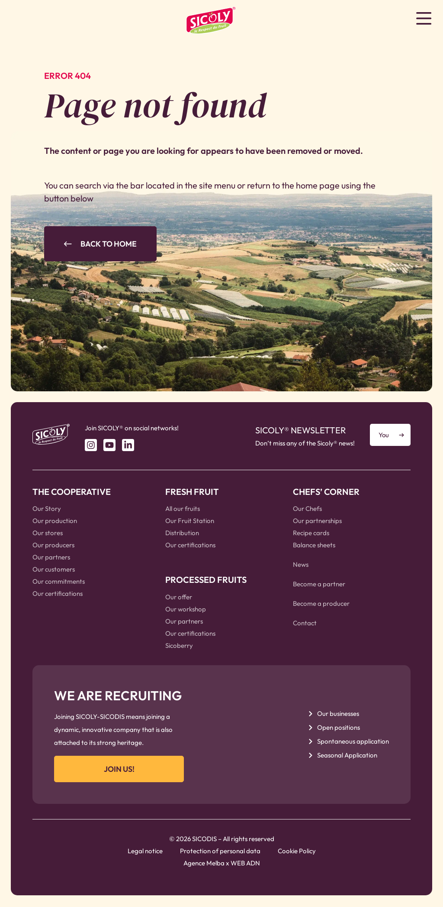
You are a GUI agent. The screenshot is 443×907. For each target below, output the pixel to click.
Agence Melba (204, 863)
